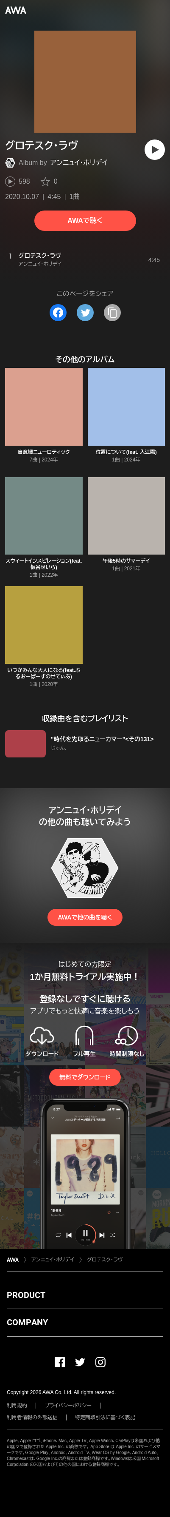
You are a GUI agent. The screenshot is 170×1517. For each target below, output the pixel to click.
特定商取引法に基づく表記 (105, 1417)
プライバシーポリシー (68, 1406)
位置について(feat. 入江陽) (126, 452)
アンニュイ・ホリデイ (79, 162)
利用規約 (17, 1406)
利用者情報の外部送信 (32, 1417)
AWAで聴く (84, 220)
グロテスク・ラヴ (105, 1260)
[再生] (155, 149)
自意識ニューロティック (44, 452)
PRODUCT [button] (26, 1295)
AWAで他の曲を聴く (85, 917)
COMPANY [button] (27, 1322)
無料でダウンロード (84, 1077)
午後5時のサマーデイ (126, 561)
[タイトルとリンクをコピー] (112, 312)
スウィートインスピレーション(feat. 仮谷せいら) (44, 564)
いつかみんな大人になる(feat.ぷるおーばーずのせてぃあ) (43, 673)
